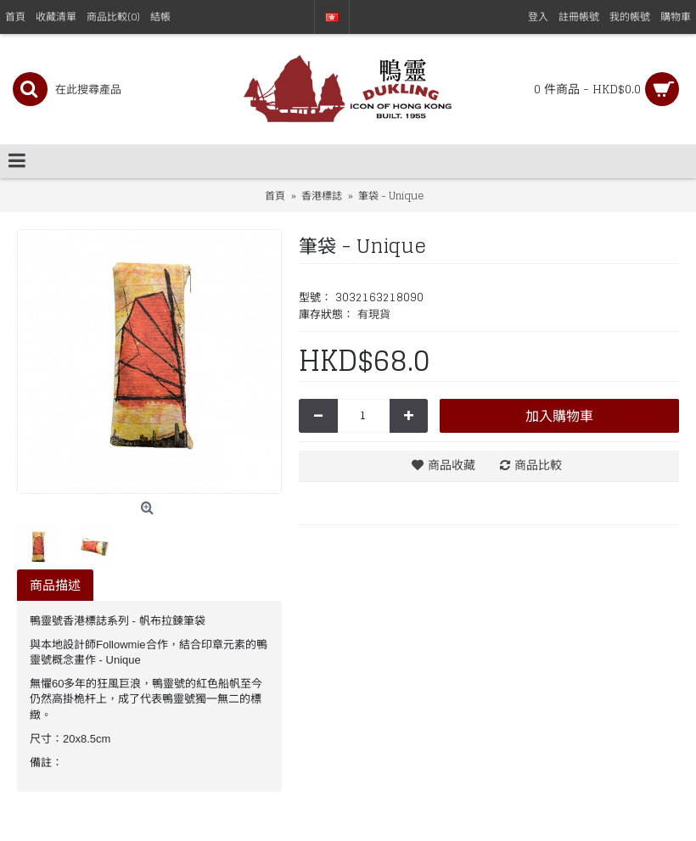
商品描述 (55, 585)
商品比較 (538, 464)
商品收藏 (451, 464)
